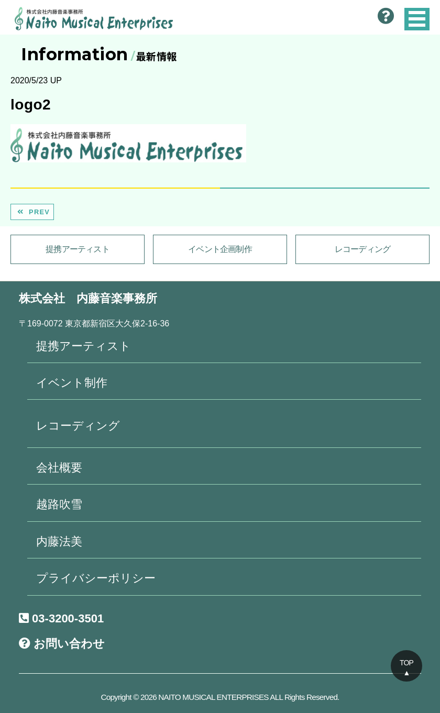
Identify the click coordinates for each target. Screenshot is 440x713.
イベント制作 (71, 382)
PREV (32, 212)
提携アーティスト (77, 249)
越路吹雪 (59, 504)
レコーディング (362, 249)
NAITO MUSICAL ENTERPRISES (213, 697)
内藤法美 (59, 541)
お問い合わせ (62, 643)
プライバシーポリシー (96, 578)
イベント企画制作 (220, 249)
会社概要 (59, 467)
